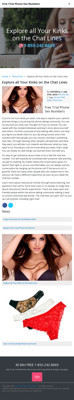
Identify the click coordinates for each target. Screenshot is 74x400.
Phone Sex (17, 76)
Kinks (49, 100)
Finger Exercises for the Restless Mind (19, 219)
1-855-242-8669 (37, 45)
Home (5, 76)
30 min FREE (59, 97)
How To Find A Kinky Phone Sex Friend (19, 343)
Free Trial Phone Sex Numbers (21, 3)
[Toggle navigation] (69, 3)
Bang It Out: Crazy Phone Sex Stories (19, 228)
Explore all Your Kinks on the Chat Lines (20, 283)
